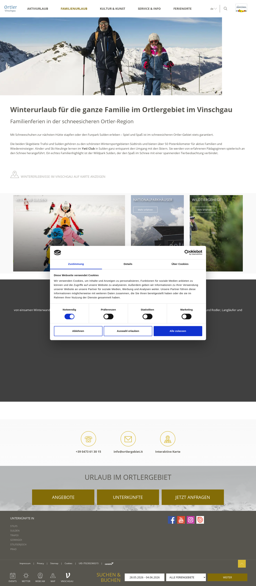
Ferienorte (182, 9)
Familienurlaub (74, 9)
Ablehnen (78, 330)
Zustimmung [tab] (76, 263)
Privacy (40, 563)
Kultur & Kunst (112, 9)
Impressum (25, 563)
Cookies (68, 563)
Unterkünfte (128, 497)
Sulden (15, 530)
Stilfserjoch (18, 544)
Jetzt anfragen (192, 497)
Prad (13, 549)
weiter (227, 577)
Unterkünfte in (22, 518)
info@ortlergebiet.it (128, 442)
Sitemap (54, 563)
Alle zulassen (178, 330)
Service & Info (149, 9)
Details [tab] (128, 263)
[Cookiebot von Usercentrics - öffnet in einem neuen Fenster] (187, 252)
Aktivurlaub (37, 9)
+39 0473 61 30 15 (88, 442)
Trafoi (14, 535)
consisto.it (109, 563)
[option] (128, 56)
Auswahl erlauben (128, 330)
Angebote (63, 497)
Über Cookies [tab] (180, 263)
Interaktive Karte (167, 442)
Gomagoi (16, 539)
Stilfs (14, 526)
